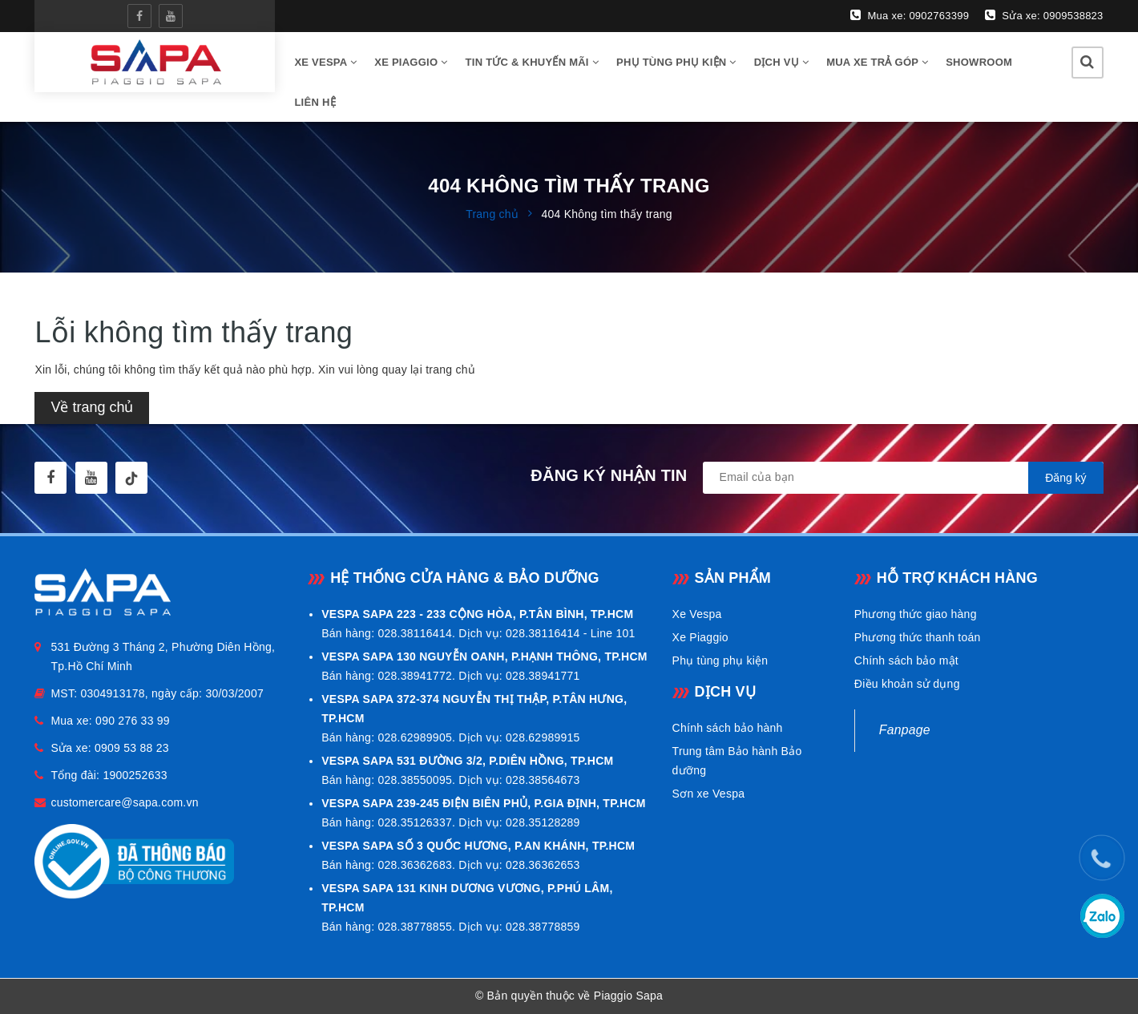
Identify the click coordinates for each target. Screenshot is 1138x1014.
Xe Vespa (697, 614)
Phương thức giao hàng (915, 614)
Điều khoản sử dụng (907, 683)
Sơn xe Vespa (708, 793)
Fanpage (904, 730)
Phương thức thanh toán (917, 637)
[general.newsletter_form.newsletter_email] (903, 478)
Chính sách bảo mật (906, 660)
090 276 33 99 (132, 720)
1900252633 (135, 775)
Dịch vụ (781, 62)
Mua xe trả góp (877, 62)
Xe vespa (325, 62)
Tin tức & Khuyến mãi (532, 62)
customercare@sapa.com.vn (124, 802)
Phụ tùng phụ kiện (676, 62)
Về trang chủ (91, 407)
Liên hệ (314, 102)
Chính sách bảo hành (727, 727)
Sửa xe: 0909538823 (1044, 15)
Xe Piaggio (410, 62)
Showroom (979, 62)
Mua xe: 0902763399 (909, 15)
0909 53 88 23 (132, 747)
